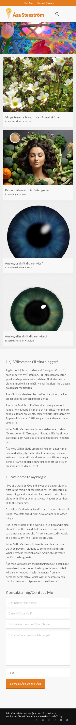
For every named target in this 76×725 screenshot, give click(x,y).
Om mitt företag (45, 3)
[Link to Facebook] (37, 720)
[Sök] (55, 14)
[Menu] (64, 14)
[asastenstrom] (31, 14)
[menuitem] (28, 3)
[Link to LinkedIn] (49, 720)
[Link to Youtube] (61, 720)
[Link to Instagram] (55, 720)
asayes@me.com (32, 713)
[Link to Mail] (67, 720)
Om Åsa (28, 3)
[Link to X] (43, 720)
